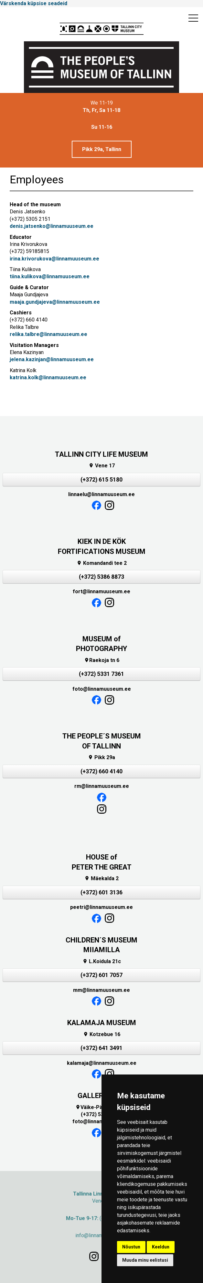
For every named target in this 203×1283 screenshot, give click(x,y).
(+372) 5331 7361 (101, 674)
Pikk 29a (101, 757)
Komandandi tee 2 (102, 563)
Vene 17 (102, 466)
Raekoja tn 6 (101, 660)
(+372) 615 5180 (101, 479)
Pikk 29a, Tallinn (101, 149)
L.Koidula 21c (101, 961)
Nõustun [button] (131, 1246)
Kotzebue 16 (101, 1034)
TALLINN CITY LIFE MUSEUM (101, 454)
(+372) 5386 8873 (101, 577)
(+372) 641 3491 (101, 1048)
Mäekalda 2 (101, 878)
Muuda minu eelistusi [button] (145, 1260)
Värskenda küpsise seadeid (33, 3)
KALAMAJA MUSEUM (101, 1023)
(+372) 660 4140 (101, 771)
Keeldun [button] (160, 1246)
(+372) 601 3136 (101, 892)
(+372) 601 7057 (101, 975)
